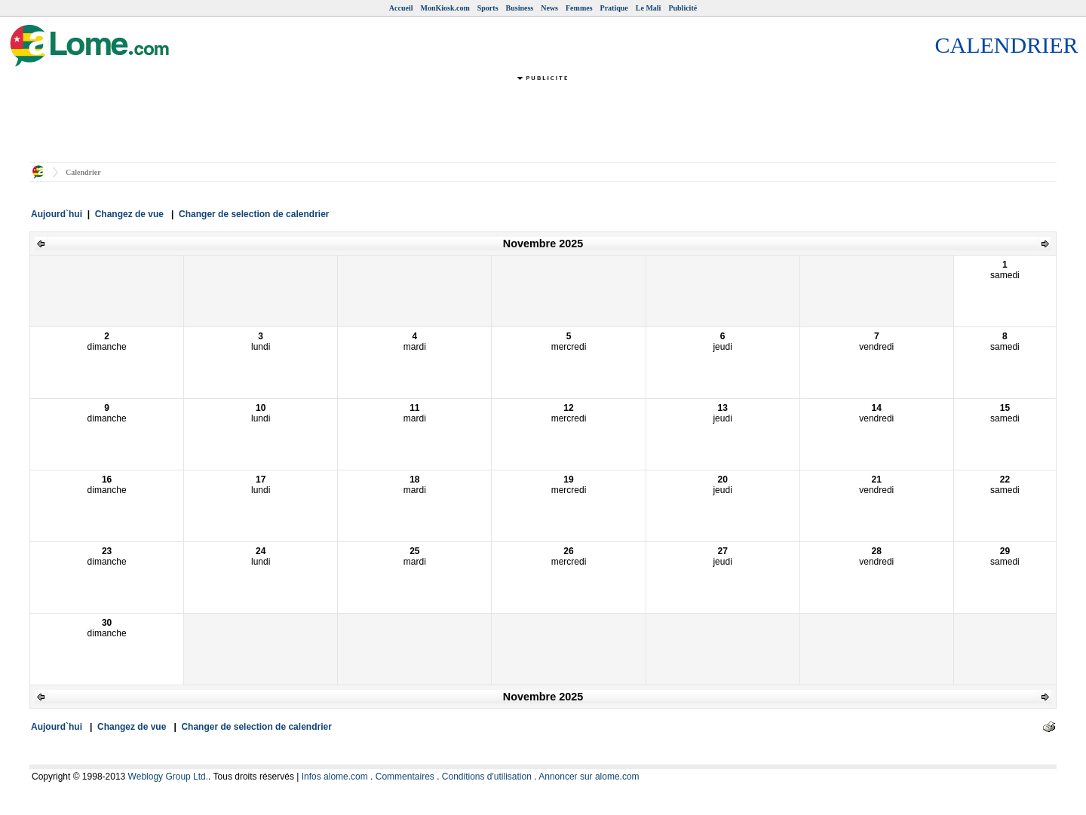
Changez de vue (129, 214)
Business (520, 8)
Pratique (614, 8)
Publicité (682, 8)
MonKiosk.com (444, 8)
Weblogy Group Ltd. (168, 776)
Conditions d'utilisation (487, 776)
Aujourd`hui (56, 214)
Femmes (579, 8)
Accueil (401, 8)
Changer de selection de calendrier (254, 214)
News (549, 8)
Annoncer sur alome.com (588, 776)
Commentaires (405, 776)
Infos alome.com (335, 776)
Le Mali (648, 8)
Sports (488, 8)
